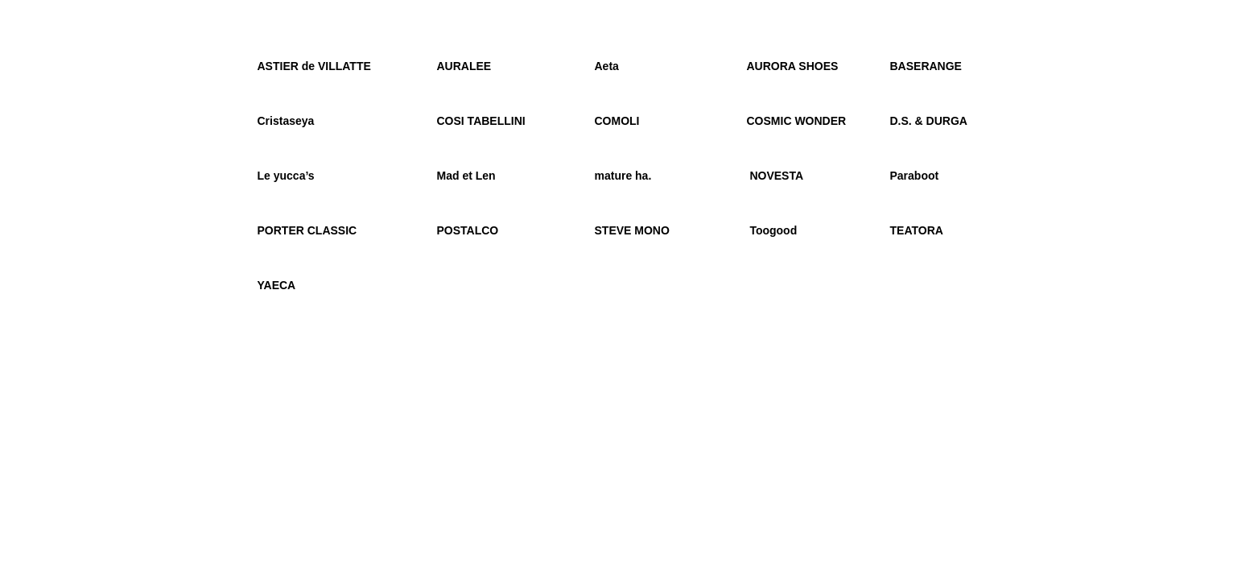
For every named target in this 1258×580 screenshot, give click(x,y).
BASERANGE (927, 66)
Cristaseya (286, 120)
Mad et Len (466, 175)
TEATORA (916, 230)
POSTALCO (468, 230)
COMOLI (617, 120)
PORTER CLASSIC (307, 230)
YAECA (277, 285)
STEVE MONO (632, 230)
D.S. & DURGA (930, 120)
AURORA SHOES (793, 66)
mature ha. (623, 175)
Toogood (773, 230)
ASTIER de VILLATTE (314, 66)
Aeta (607, 66)
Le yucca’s (286, 175)
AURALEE (464, 66)
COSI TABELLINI (481, 120)
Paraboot (914, 175)
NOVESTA (775, 175)
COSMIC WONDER (797, 120)
